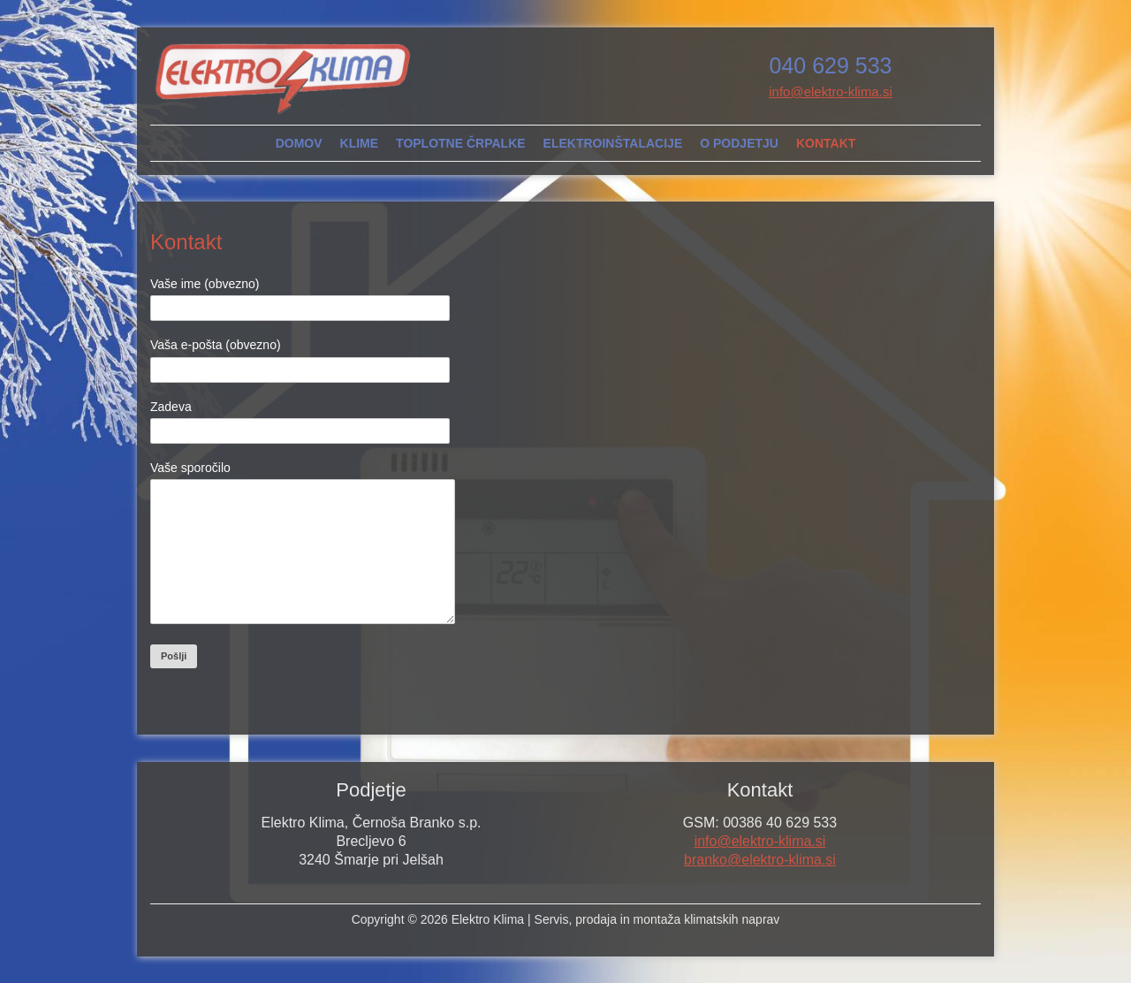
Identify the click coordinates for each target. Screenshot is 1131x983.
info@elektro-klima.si (830, 91)
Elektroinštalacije (613, 143)
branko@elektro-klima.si (760, 886)
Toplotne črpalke (461, 143)
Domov (299, 143)
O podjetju (739, 143)
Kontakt (825, 143)
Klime (359, 143)
